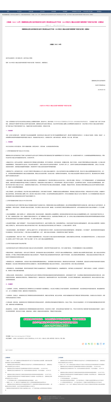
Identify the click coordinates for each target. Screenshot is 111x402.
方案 (61, 338)
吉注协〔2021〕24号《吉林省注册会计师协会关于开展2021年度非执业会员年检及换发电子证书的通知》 (82, 364)
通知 (64, 338)
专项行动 (57, 338)
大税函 (14, 338)
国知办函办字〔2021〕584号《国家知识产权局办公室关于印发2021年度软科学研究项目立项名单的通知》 (83, 384)
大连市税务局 (20, 338)
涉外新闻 (53, 11)
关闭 (10, 350)
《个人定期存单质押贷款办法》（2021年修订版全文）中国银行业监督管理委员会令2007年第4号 (81, 382)
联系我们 (99, 11)
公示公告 (42, 11)
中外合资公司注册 (87, 11)
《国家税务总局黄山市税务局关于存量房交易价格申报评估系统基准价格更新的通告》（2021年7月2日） (29, 374)
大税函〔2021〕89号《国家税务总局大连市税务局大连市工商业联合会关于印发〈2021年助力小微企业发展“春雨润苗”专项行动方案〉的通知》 (62, 14)
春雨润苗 (52, 338)
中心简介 (19, 11)
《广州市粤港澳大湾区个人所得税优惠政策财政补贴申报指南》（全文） (22, 380)
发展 (48, 338)
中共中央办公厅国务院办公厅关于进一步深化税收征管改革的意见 (71, 121)
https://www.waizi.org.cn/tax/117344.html (21, 336)
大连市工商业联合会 (29, 338)
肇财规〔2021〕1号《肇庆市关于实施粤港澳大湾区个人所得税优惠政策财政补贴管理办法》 (27, 382)
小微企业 (44, 338)
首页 (8, 11)
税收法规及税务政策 (26, 14)
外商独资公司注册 (76, 11)
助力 (40, 338)
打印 (7, 350)
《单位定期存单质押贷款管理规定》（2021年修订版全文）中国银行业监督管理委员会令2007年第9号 (82, 380)
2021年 (36, 338)
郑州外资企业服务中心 (15, 14)
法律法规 (31, 11)
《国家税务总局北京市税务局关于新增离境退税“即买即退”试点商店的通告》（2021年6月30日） (27, 368)
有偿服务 (65, 11)
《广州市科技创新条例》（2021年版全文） (69, 378)
